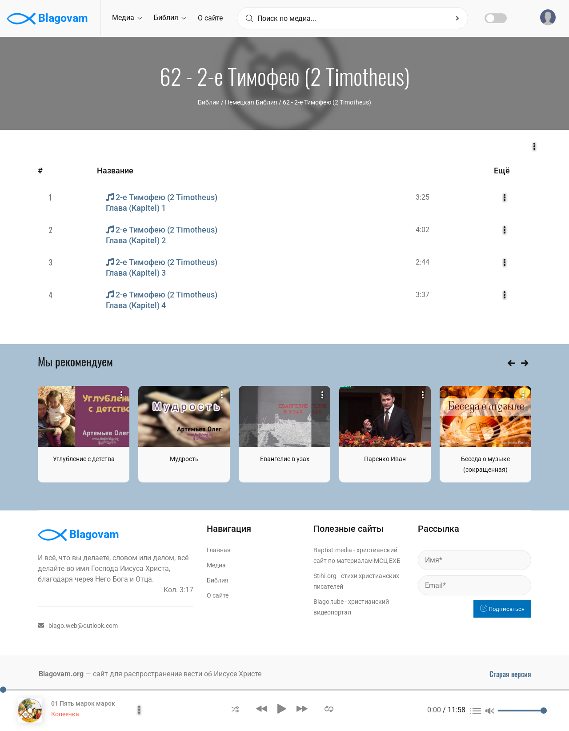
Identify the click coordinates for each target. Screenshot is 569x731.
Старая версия (510, 674)
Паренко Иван (385, 458)
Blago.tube (328, 601)
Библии (209, 102)
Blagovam (47, 19)
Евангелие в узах (284, 458)
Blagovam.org (61, 674)
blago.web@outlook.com (78, 625)
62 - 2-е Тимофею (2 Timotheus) (327, 102)
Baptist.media (332, 550)
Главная (219, 550)
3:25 (422, 197)
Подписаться (502, 609)
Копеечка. (66, 714)
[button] (235, 708)
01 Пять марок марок (83, 703)
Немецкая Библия (251, 102)
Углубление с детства (84, 458)
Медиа (127, 17)
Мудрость (184, 458)
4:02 (422, 229)
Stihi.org (325, 575)
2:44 (422, 262)
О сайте (210, 18)
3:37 (422, 294)
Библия (170, 17)
